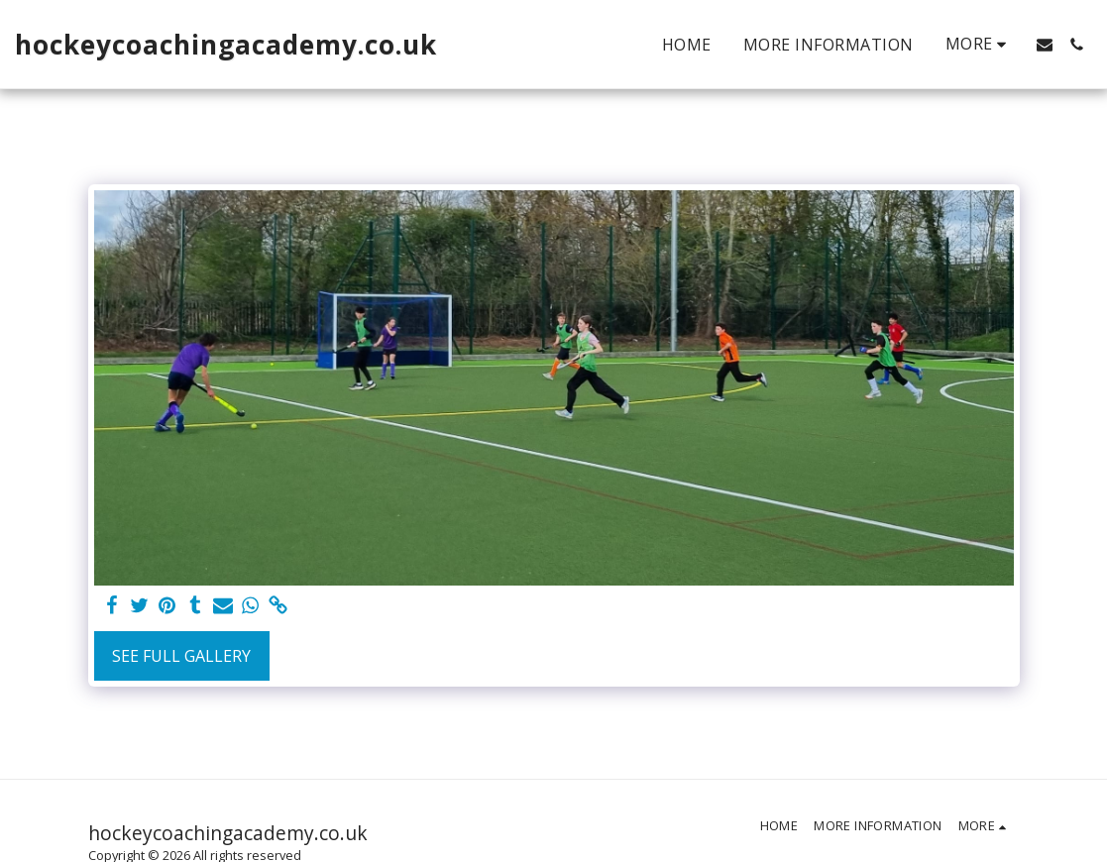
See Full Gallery (181, 656)
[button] (1044, 45)
